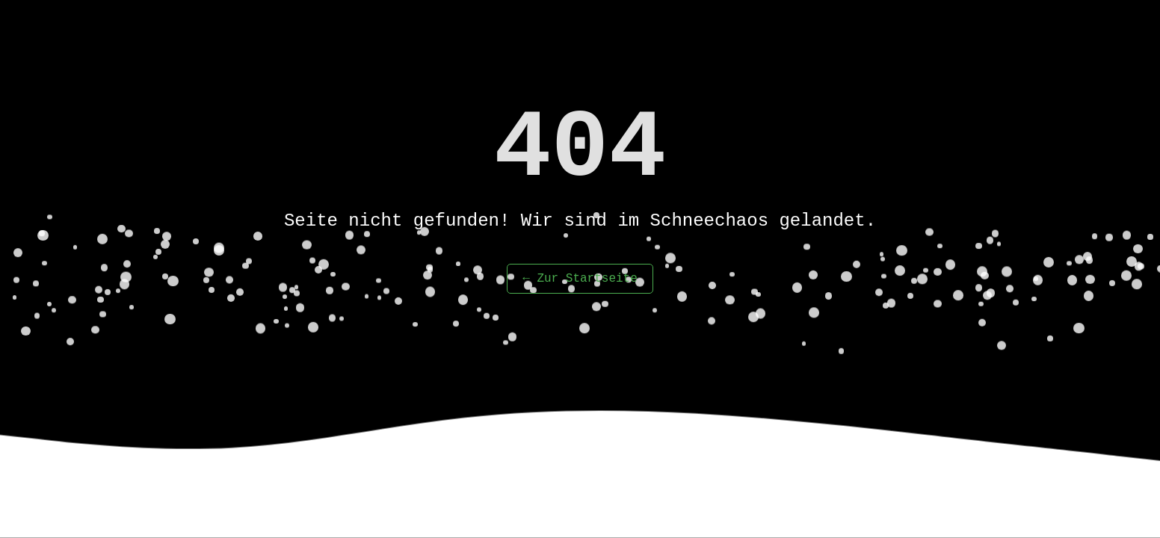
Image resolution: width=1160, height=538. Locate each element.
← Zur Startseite (580, 278)
